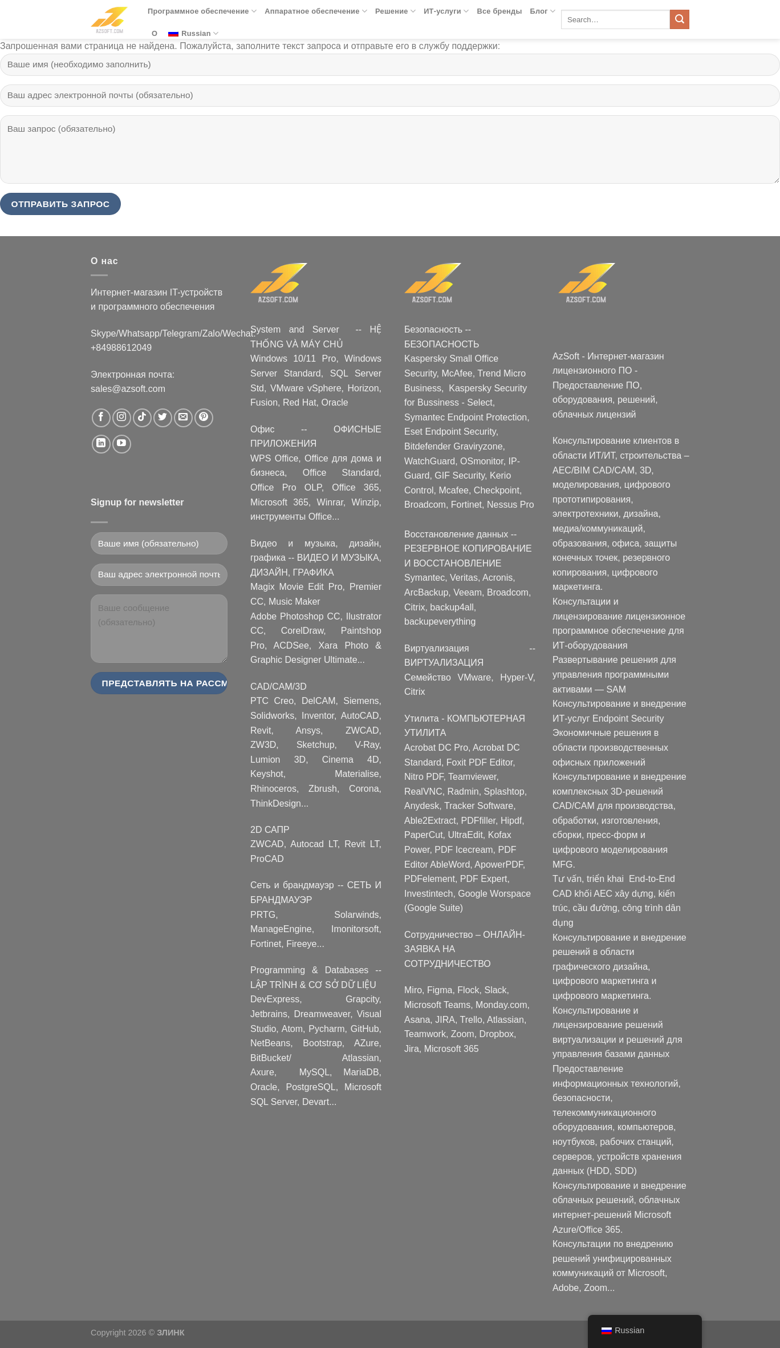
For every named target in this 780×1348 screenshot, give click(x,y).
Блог (543, 11)
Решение (395, 11)
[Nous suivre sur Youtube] (121, 444)
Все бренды (499, 11)
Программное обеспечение (202, 11)
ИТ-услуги (446, 11)
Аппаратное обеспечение (316, 11)
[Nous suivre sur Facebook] (101, 417)
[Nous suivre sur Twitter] (162, 417)
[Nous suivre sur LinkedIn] (101, 444)
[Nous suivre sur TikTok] (142, 417)
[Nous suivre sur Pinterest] (203, 417)
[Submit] (679, 19)
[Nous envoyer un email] (183, 417)
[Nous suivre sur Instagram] (121, 417)
